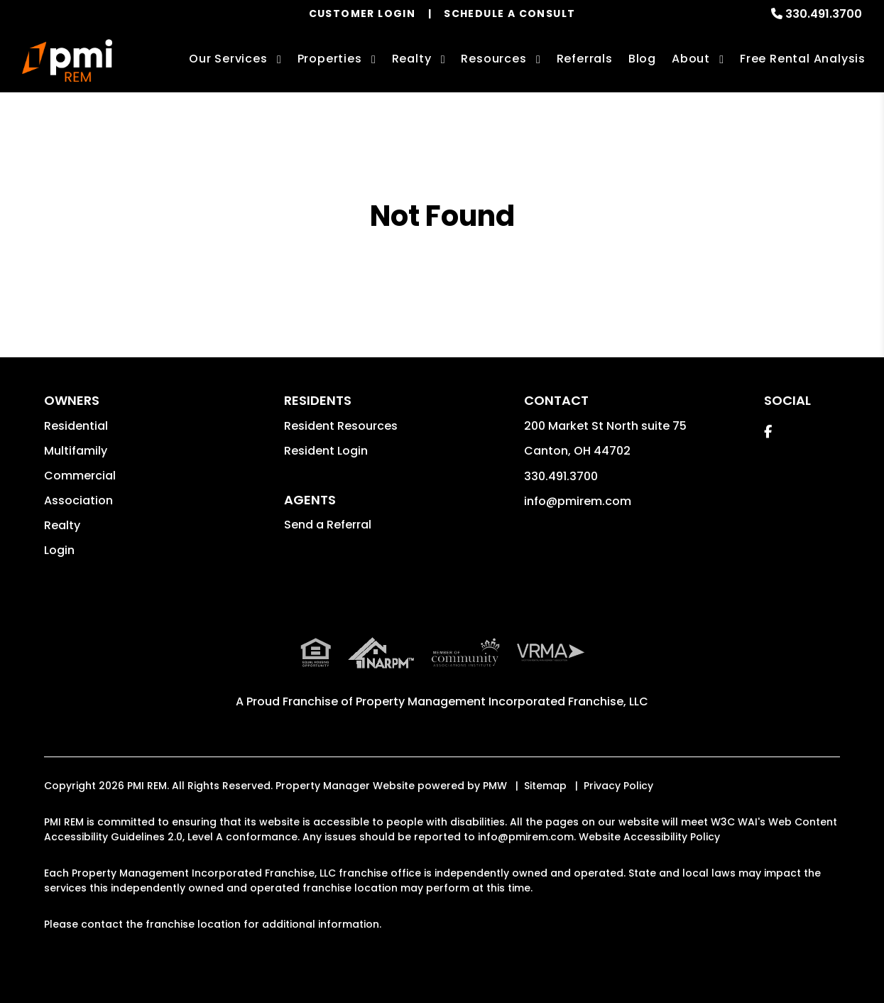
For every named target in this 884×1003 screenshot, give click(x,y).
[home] (67, 60)
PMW (495, 786)
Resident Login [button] (326, 451)
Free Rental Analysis (803, 58)
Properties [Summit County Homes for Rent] (330, 58)
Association (78, 500)
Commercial (80, 475)
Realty (62, 525)
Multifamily (75, 451)
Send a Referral (327, 524)
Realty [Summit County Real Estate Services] (412, 58)
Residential (76, 426)
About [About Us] (691, 58)
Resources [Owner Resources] (493, 58)
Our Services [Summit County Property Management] (228, 58)
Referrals (585, 58)
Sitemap (545, 786)
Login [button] (59, 550)
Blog (642, 58)
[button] (768, 431)
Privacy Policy (618, 786)
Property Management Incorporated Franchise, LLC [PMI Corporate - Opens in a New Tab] (502, 701)
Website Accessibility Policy (649, 837)
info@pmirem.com (577, 501)
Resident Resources (341, 426)
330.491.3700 (823, 14)
